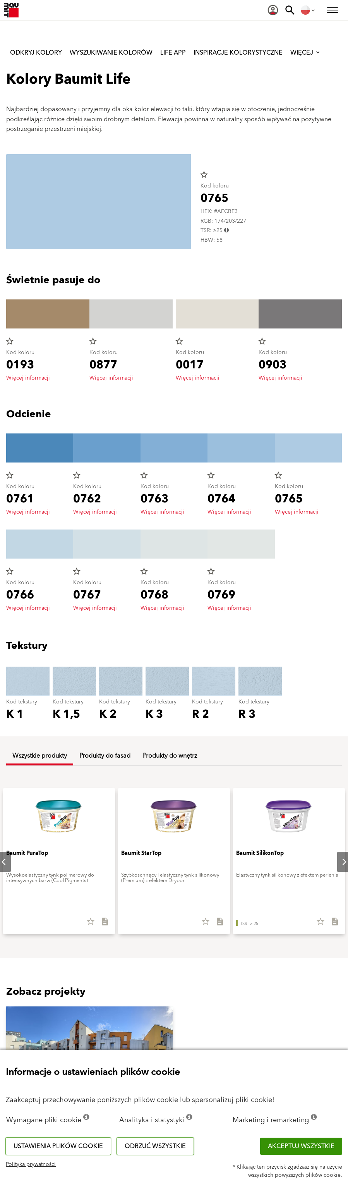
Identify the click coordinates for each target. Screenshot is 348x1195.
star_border (204, 174)
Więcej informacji (28, 378)
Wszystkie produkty (39, 755)
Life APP (173, 52)
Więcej (305, 52)
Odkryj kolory (36, 52)
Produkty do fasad (104, 755)
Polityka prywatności (31, 1164)
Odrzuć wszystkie (155, 1146)
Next (338, 862)
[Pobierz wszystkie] (101, 924)
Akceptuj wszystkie (301, 1146)
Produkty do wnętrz (170, 755)
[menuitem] (273, 10)
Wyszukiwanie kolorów (111, 52)
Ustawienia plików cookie (58, 1146)
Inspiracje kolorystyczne (238, 52)
